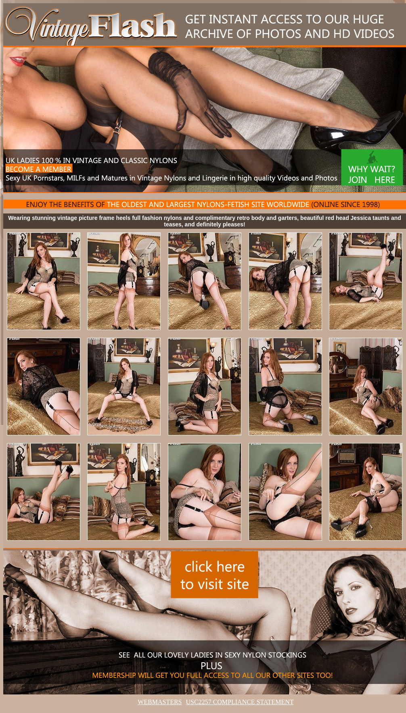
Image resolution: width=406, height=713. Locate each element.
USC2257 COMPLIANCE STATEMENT (240, 701)
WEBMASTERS (160, 701)
